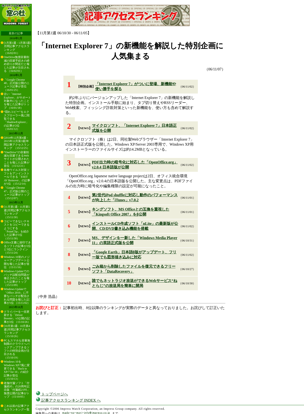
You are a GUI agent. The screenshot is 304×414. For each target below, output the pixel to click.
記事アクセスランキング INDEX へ (68, 400)
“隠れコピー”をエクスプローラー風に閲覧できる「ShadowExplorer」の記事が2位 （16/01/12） (16, 120)
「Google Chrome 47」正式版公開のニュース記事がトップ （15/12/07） (16, 193)
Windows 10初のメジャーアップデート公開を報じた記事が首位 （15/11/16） (17, 262)
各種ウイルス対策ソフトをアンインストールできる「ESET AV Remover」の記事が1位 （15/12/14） (17, 176)
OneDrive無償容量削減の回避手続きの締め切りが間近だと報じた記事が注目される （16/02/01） (16, 64)
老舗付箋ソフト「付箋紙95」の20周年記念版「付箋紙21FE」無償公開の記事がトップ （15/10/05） (17, 390)
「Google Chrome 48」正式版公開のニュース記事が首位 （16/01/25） (16, 85)
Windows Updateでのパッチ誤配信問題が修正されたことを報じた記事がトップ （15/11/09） (16, 278)
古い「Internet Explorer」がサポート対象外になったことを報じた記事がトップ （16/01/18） (17, 100)
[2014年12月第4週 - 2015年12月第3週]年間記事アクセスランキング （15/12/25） (17, 143)
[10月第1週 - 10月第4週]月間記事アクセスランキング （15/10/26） (17, 331)
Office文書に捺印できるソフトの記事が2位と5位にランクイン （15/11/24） (17, 247)
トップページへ (52, 394)
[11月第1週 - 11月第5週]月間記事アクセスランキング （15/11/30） (17, 212)
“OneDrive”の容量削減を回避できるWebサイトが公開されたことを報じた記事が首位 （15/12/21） (16, 159)
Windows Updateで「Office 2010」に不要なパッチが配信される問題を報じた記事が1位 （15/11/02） (17, 296)
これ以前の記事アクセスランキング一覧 (16, 407)
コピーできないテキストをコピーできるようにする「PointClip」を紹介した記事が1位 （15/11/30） (16, 230)
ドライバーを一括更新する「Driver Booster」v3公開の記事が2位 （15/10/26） (17, 317)
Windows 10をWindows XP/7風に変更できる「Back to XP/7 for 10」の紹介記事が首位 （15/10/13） (17, 370)
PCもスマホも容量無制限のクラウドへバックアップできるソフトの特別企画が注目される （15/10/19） (17, 349)
